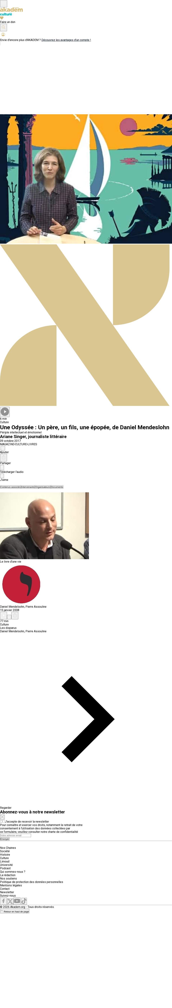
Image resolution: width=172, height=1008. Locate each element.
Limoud (4, 861)
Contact (5, 888)
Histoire (5, 854)
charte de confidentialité (63, 832)
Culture (4, 858)
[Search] (15, 835)
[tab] (10, 487)
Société (5, 851)
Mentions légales (11, 885)
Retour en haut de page (14, 911)
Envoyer (4, 839)
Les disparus (8, 628)
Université (6, 865)
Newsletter (7, 892)
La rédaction (7, 875)
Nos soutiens (8, 878)
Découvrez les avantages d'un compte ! (66, 40)
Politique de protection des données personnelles (31, 882)
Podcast (5, 868)
